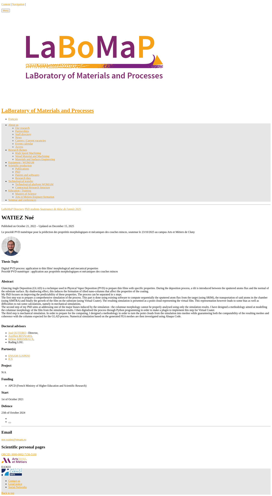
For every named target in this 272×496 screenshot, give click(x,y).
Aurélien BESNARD (20, 335)
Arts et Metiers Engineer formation (34, 196)
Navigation (18, 4)
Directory (18, 209)
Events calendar (24, 143)
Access (19, 146)
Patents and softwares (27, 175)
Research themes (17, 149)
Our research (22, 128)
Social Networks (17, 487)
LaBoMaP (7, 209)
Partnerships (22, 131)
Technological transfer (20, 181)
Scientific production (20, 165)
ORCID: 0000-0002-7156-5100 (18, 454)
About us (13, 124)
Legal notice (15, 483)
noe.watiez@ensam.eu (13, 439)
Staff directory (23, 134)
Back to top (7, 492)
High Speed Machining (28, 153)
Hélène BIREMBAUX (20, 339)
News (18, 137)
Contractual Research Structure (32, 187)
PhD (17, 171)
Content (5, 4)
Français (13, 119)
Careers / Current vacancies (30, 140)
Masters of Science (25, 193)
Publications (22, 168)
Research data (23, 178)
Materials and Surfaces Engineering (35, 159)
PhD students (32, 209)
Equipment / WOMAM (21, 162)
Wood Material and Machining (32, 156)
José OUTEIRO (17, 332)
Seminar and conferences (22, 200)
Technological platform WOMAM (34, 184)
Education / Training (19, 190)
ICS (10, 358)
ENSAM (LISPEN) (19, 355)
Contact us (14, 480)
